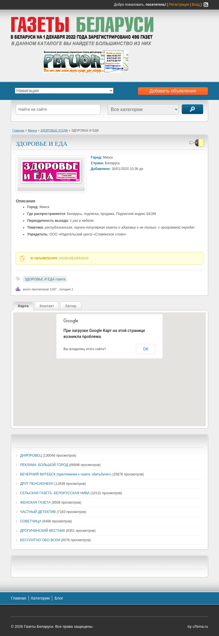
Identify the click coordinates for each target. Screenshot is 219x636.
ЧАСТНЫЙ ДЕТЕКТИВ (38, 512)
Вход (196, 5)
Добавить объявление (172, 91)
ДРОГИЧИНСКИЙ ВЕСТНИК (42, 531)
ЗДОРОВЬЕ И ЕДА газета (45, 279)
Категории (40, 598)
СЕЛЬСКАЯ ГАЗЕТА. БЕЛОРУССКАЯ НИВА (55, 493)
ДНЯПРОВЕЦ (31, 455)
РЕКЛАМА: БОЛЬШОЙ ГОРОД (44, 465)
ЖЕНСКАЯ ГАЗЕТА (35, 502)
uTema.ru (200, 626)
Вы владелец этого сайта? (85, 349)
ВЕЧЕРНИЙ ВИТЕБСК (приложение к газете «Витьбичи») (65, 474)
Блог (58, 598)
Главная (18, 130)
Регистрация (179, 5)
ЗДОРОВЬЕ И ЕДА (54, 130)
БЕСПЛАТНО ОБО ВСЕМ (40, 540)
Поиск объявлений (192, 109)
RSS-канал (206, 4)
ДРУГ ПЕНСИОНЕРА (36, 484)
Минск (32, 130)
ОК (146, 349)
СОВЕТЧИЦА (30, 521)
